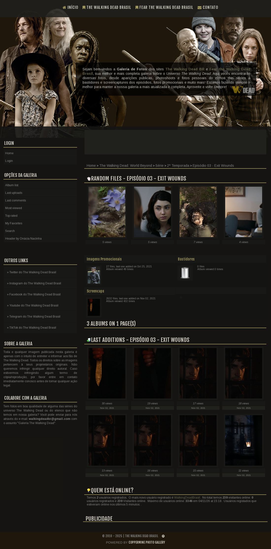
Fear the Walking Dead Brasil (164, 7)
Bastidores (186, 259)
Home (91, 166)
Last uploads (13, 193)
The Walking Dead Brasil (107, 7)
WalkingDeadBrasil (187, 497)
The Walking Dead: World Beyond (125, 166)
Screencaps (95, 291)
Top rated (11, 215)
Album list (11, 185)
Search (10, 231)
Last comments (15, 200)
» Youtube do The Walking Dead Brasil (32, 305)
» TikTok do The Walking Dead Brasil (31, 327)
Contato (208, 7)
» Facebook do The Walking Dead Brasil (34, 294)
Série (159, 166)
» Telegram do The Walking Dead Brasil (33, 316)
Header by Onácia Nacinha (23, 238)
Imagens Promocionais (104, 259)
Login (9, 161)
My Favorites (13, 223)
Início (70, 7)
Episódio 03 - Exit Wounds (213, 166)
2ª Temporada (178, 166)
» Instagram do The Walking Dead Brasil (34, 283)
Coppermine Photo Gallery (147, 542)
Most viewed (13, 208)
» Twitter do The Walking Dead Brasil (31, 272)
